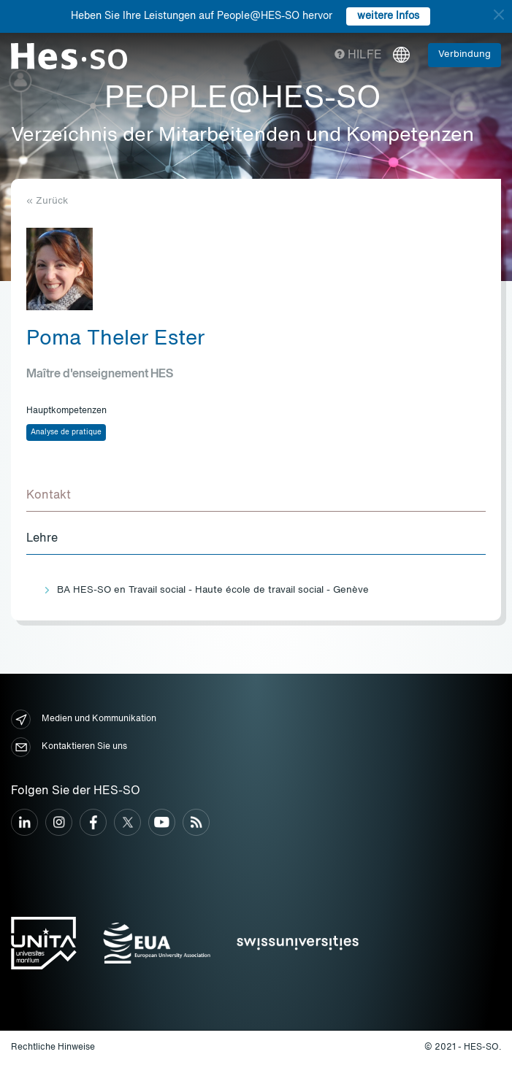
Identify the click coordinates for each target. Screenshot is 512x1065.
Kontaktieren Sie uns (69, 747)
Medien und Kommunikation (83, 719)
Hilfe (358, 55)
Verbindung (464, 54)
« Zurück (47, 201)
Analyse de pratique (66, 432)
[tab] (256, 496)
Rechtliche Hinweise (53, 1047)
